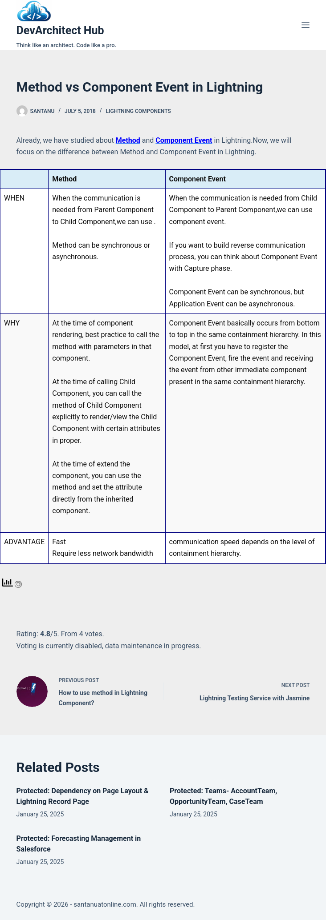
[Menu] (306, 25)
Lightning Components (138, 111)
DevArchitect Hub (60, 30)
